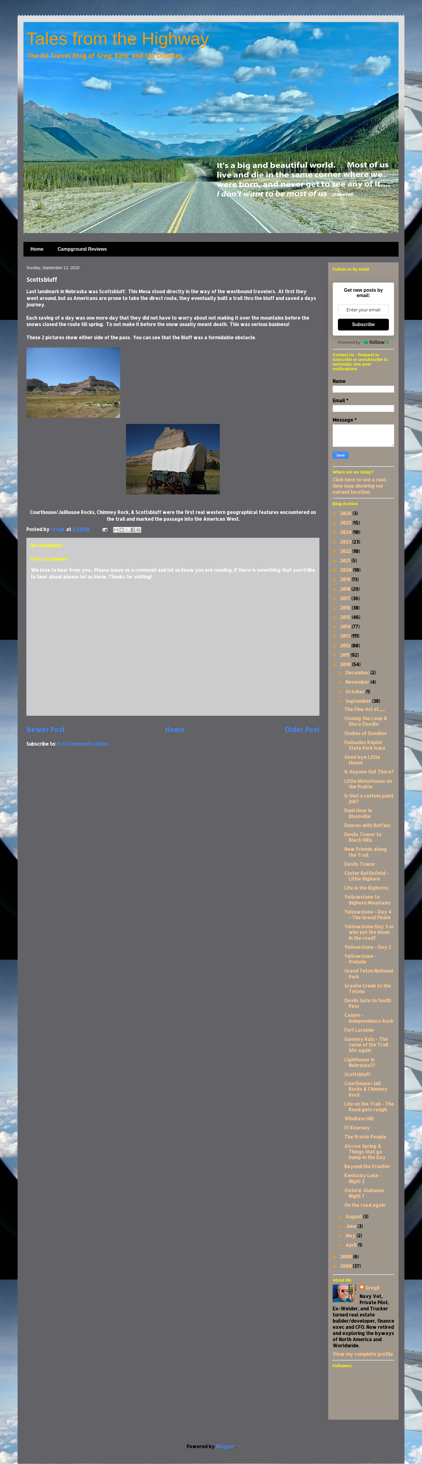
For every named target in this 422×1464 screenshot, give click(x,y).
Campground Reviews (82, 249)
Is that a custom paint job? (369, 798)
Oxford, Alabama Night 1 (364, 1193)
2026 (346, 513)
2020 (346, 570)
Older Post (302, 729)
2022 (346, 551)
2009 (346, 1256)
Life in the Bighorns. (366, 888)
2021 (345, 560)
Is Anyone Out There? (369, 772)
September (359, 701)
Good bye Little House (362, 760)
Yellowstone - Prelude (360, 959)
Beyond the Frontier (367, 1166)
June (352, 1226)
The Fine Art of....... (364, 709)
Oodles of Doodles (365, 733)
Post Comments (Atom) (83, 744)
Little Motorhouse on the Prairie (368, 784)
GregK (372, 1288)
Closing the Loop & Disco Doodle (365, 721)
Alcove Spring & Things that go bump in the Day (365, 1151)
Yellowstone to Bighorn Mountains (367, 899)
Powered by (363, 342)
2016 (346, 608)
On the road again (364, 1205)
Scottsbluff (357, 1074)
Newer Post (45, 729)
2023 (346, 542)
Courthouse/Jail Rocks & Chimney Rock (365, 1088)
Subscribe (363, 324)
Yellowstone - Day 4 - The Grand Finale (367, 914)
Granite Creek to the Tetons (367, 988)
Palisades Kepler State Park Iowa (364, 745)
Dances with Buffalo (367, 825)
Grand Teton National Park (368, 973)
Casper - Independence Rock (368, 1018)
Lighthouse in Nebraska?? (359, 1062)
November (358, 682)
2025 (346, 523)
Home (36, 249)
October (356, 691)
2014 (346, 626)
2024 (346, 532)
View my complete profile (363, 1354)
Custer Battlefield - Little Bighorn (366, 876)
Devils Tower (359, 864)
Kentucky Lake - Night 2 (363, 1178)
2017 (345, 598)
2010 (346, 664)
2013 (345, 636)
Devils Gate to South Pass (367, 1003)
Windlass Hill (359, 1118)
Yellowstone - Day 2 (367, 947)
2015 (346, 617)
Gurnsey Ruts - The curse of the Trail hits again (366, 1044)
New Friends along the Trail (365, 852)
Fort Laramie (359, 1030)
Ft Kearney (357, 1127)
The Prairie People (365, 1137)
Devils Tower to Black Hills (362, 837)
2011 (345, 655)
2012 (345, 645)
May (351, 1235)
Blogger (225, 1446)
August (354, 1216)
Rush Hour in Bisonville (358, 813)
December (358, 672)
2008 (346, 1266)
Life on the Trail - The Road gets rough (369, 1106)
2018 (345, 589)
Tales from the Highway (117, 38)
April (352, 1245)
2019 (346, 579)
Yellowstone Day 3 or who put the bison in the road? (369, 932)
